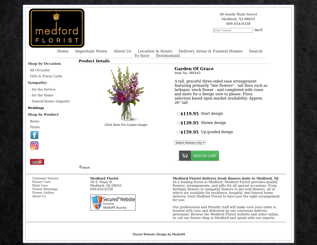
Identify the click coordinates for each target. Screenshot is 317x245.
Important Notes (91, 51)
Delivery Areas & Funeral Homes (210, 51)
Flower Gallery (43, 192)
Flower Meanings (45, 189)
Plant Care (40, 185)
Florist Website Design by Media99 (159, 234)
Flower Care (41, 182)
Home (63, 51)
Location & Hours (155, 51)
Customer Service (45, 178)
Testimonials (168, 55)
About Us (123, 51)
